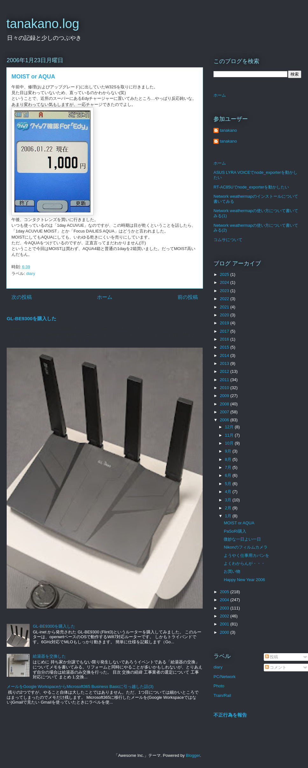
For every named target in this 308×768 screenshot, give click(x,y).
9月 (229, 451)
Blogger (193, 755)
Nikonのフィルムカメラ (245, 547)
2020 (225, 315)
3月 (229, 500)
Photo (219, 685)
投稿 (271, 656)
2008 (225, 404)
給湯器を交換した (49, 656)
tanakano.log (42, 24)
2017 (225, 331)
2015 (225, 347)
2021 (225, 307)
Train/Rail (222, 695)
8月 (229, 459)
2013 (225, 363)
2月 (229, 508)
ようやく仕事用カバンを (246, 555)
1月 (229, 515)
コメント (276, 667)
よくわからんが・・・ (244, 563)
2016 (225, 339)
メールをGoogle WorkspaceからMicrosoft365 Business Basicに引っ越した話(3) (80, 686)
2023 (225, 290)
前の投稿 (188, 297)
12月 (230, 427)
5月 (229, 483)
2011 (225, 379)
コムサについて (228, 239)
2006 (225, 419)
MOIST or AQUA (239, 523)
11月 (230, 435)
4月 (229, 491)
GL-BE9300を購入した (31, 318)
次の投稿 (21, 297)
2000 (225, 632)
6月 (229, 475)
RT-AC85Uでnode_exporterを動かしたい (251, 187)
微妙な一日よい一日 (242, 539)
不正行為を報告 (230, 715)
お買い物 (232, 571)
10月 (230, 443)
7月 (229, 467)
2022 (225, 298)
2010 (225, 387)
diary (30, 273)
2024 (225, 282)
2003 (225, 608)
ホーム (104, 297)
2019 (225, 323)
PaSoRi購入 (235, 531)
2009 (225, 395)
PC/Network (224, 676)
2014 (225, 355)
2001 (225, 624)
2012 (225, 371)
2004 (225, 599)
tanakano (228, 130)
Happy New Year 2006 (244, 579)
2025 (225, 274)
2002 (225, 616)
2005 (225, 591)
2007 (225, 412)
